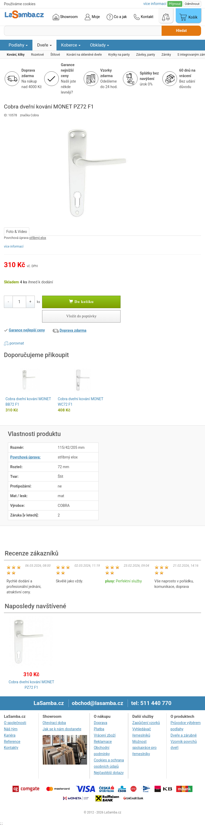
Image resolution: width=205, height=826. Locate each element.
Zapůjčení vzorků (146, 723)
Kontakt (143, 17)
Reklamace (103, 741)
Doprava (100, 723)
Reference (12, 741)
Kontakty (11, 747)
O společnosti (15, 723)
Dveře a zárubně (183, 735)
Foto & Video (16, 232)
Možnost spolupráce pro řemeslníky (144, 747)
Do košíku (81, 302)
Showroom (65, 17)
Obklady (99, 45)
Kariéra (9, 735)
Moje (92, 17)
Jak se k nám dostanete (62, 729)
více (154, 4)
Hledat (181, 30)
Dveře (44, 45)
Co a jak (117, 17)
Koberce (71, 45)
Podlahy (18, 45)
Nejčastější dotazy (109, 773)
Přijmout (175, 4)
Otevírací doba (54, 723)
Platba (99, 729)
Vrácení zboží (105, 735)
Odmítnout (192, 4)
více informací (14, 246)
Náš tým (11, 729)
